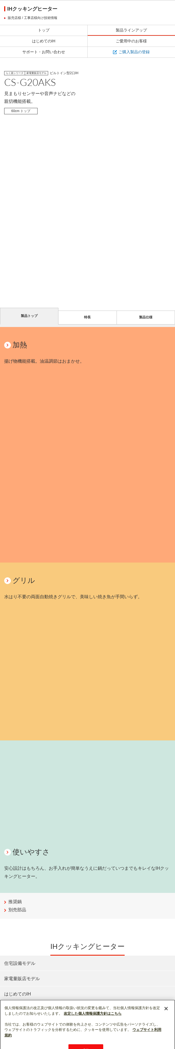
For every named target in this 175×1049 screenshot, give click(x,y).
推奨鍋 (15, 901)
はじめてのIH (17, 993)
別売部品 (17, 909)
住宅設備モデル (19, 963)
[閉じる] (166, 1020)
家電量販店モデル (22, 978)
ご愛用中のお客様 (22, 1009)
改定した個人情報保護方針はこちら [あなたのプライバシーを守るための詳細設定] (93, 1025)
